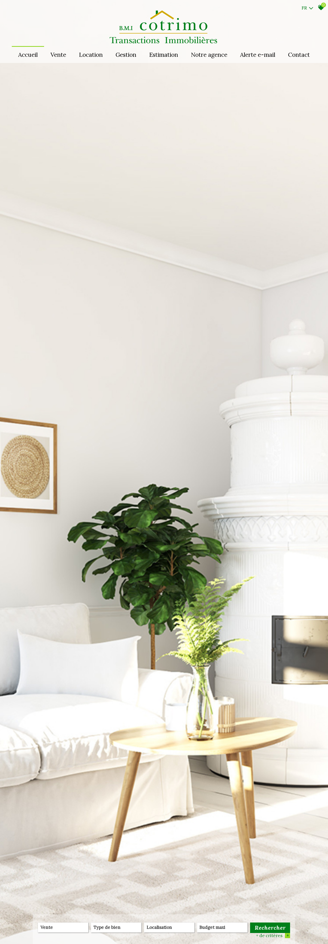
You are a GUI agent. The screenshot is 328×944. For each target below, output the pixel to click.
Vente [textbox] (46, 928)
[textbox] (116, 927)
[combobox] (63, 928)
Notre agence (209, 54)
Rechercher (270, 927)
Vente (58, 54)
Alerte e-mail (257, 54)
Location (91, 54)
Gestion (126, 54)
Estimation (163, 54)
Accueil (28, 54)
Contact (299, 54)
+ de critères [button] (273, 936)
